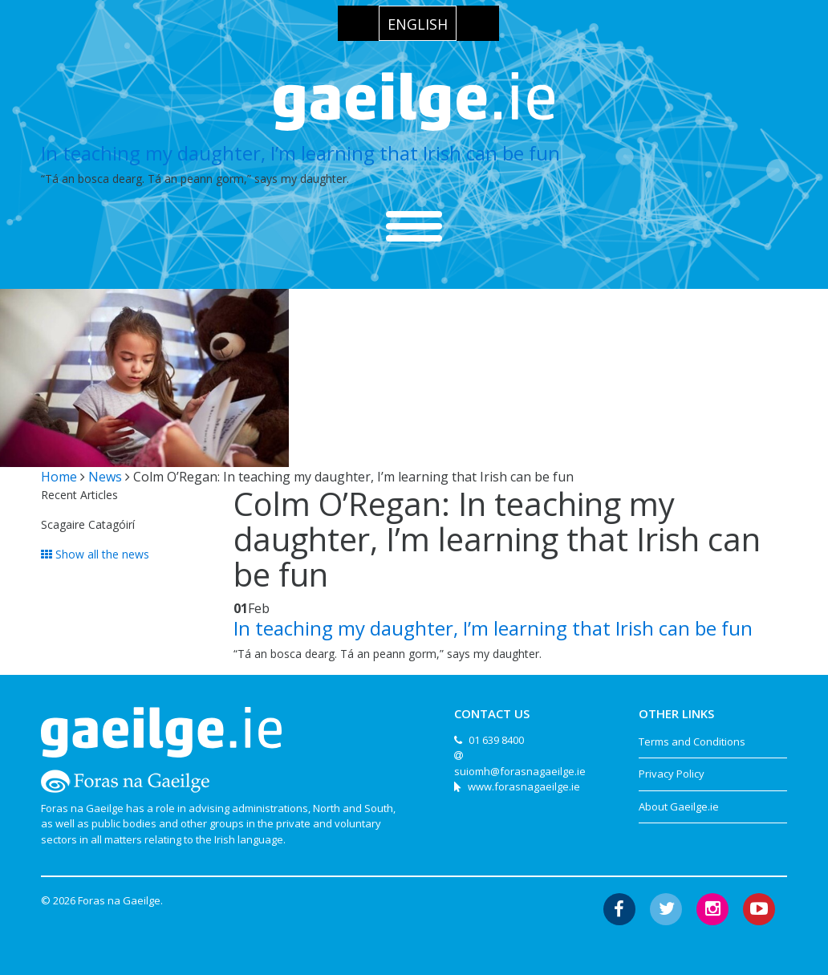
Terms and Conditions (692, 741)
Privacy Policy (671, 773)
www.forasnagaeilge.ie (524, 786)
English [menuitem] (418, 24)
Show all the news (95, 554)
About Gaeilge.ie (679, 806)
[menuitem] (418, 23)
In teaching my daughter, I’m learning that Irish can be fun (300, 153)
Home (59, 476)
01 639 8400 (496, 740)
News (105, 476)
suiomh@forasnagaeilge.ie (520, 771)
